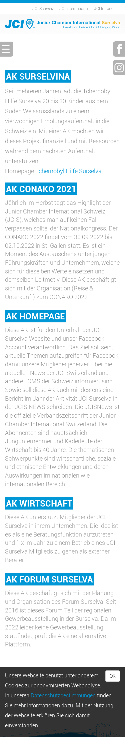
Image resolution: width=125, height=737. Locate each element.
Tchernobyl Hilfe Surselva (68, 171)
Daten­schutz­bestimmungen (63, 695)
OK (113, 676)
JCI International (74, 8)
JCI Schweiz (43, 8)
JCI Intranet (104, 8)
